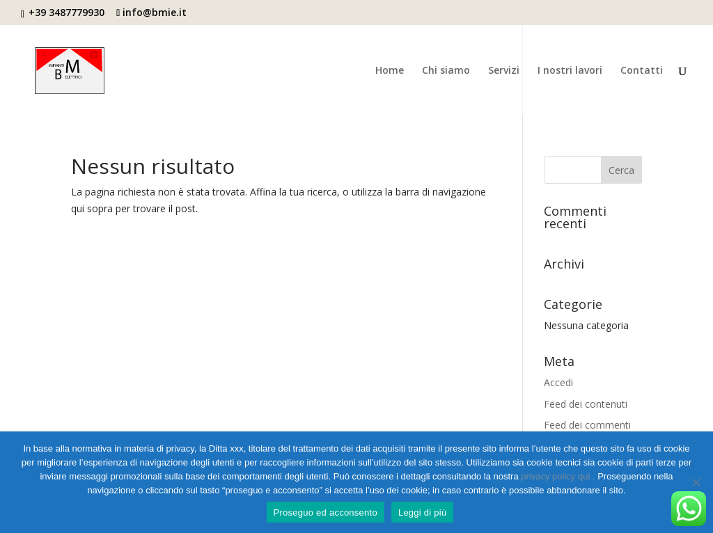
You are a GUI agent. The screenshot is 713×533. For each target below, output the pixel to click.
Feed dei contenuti (585, 404)
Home (389, 71)
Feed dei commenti (587, 424)
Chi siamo (446, 71)
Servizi (503, 71)
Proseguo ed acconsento (325, 512)
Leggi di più (422, 512)
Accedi (558, 382)
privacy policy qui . (559, 476)
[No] (696, 482)
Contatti (641, 71)
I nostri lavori (570, 71)
